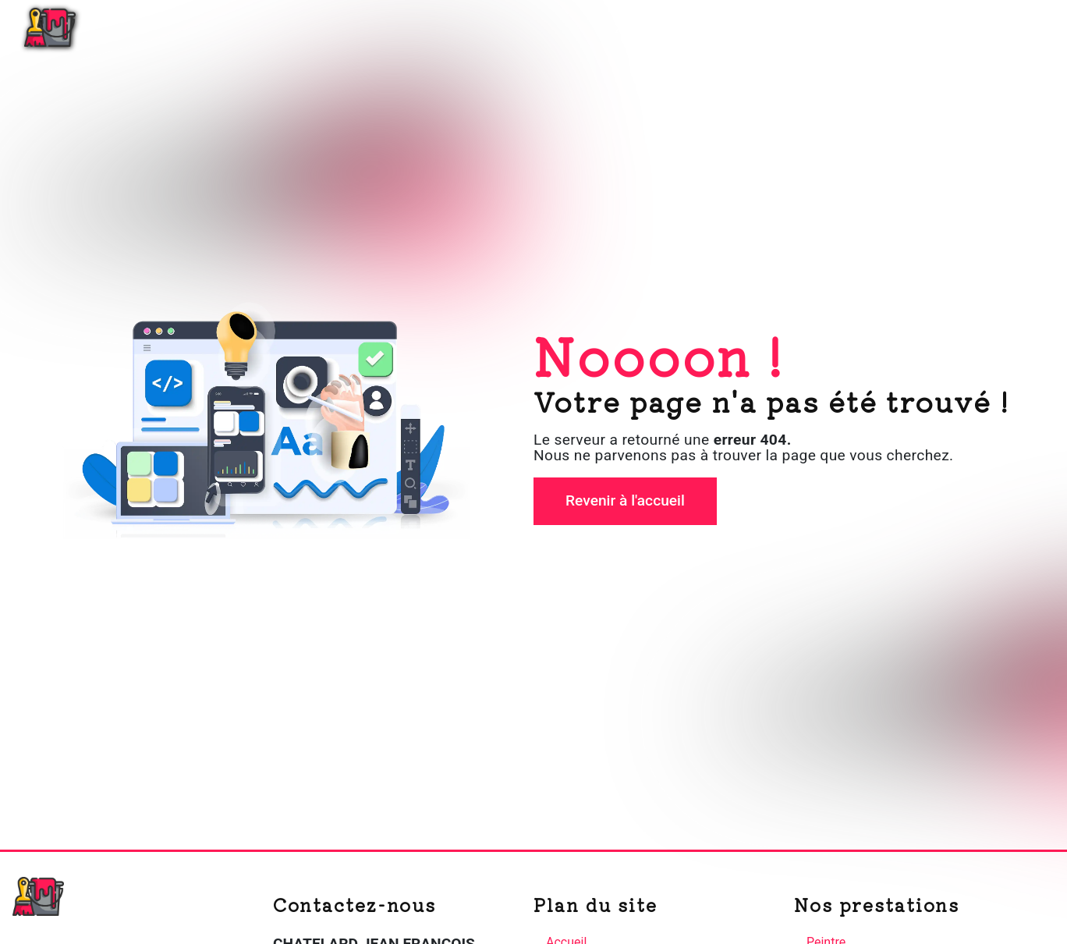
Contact (1015, 27)
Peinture (803, 27)
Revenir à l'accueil (625, 500)
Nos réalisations (910, 27)
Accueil (639, 27)
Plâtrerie (719, 27)
